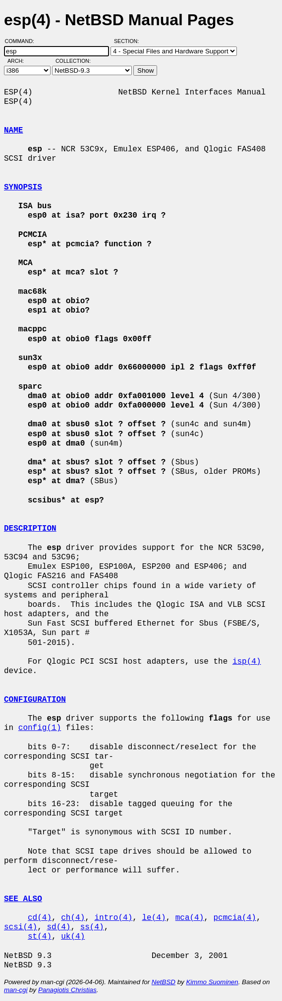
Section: (128, 41)
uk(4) (73, 936)
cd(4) (40, 917)
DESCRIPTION (30, 528)
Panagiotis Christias (67, 990)
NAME (13, 130)
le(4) (154, 917)
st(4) (40, 936)
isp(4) (246, 661)
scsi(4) (20, 927)
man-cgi (15, 990)
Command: (22, 41)
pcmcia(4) (235, 917)
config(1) (39, 728)
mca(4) (189, 917)
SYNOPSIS (23, 187)
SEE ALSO (23, 899)
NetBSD (163, 982)
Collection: (73, 61)
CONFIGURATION (35, 699)
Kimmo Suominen (212, 982)
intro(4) (113, 917)
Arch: (20, 61)
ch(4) (73, 917)
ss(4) (92, 927)
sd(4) (58, 927)
